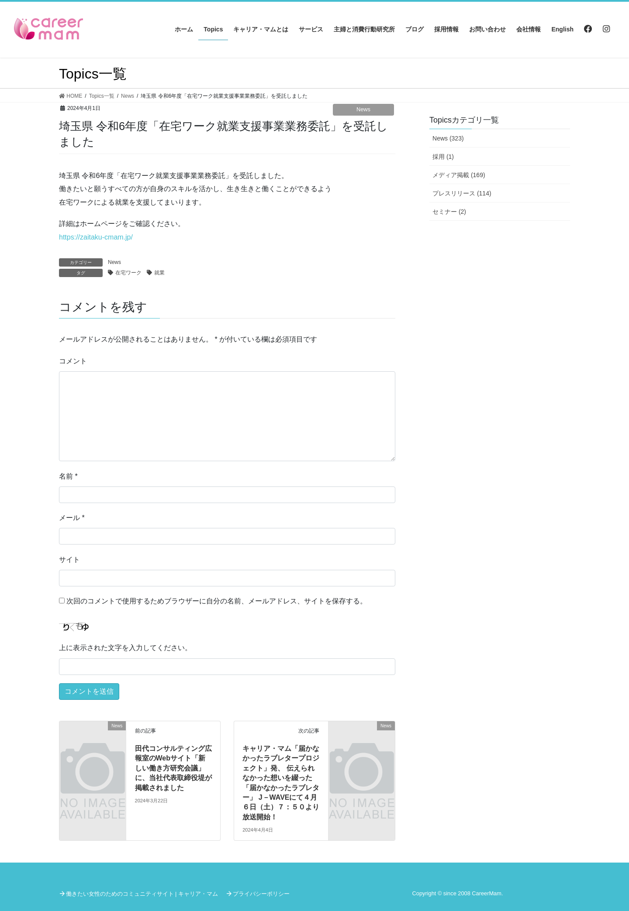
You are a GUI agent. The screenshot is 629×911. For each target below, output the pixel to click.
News (363, 109)
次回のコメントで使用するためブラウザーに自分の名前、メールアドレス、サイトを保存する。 (216, 601)
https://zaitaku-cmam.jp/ (96, 237)
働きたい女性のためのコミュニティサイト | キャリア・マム (142, 893)
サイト (69, 559)
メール (72, 517)
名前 (68, 476)
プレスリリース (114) (461, 193)
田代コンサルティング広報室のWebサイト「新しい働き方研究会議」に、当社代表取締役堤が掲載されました (173, 768)
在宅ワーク (128, 273)
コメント (73, 361)
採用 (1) (443, 156)
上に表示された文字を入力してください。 (125, 647)
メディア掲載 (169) (458, 174)
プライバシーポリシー (261, 893)
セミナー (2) (449, 211)
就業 (159, 273)
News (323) (448, 138)
